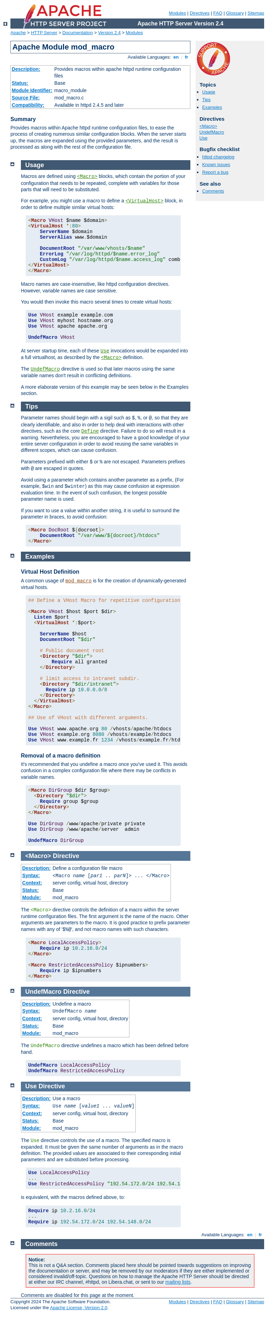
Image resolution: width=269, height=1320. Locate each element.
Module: (31, 897)
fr (187, 57)
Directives (199, 13)
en (176, 57)
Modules (177, 13)
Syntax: (31, 875)
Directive (66, 855)
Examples (212, 107)
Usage (208, 92)
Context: (32, 883)
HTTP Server (44, 32)
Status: (20, 83)
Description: (26, 69)
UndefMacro (211, 132)
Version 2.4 (109, 32)
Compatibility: (28, 105)
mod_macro (78, 581)
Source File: (26, 97)
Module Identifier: (32, 90)
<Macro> (208, 126)
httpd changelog (218, 156)
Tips (206, 99)
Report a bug (215, 172)
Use (203, 138)
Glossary (235, 13)
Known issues (216, 164)
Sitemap (255, 13)
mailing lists (177, 1282)
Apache (18, 32)
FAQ (217, 13)
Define (90, 431)
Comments (213, 191)
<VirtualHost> (144, 201)
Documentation (77, 32)
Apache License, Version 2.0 (78, 1307)
